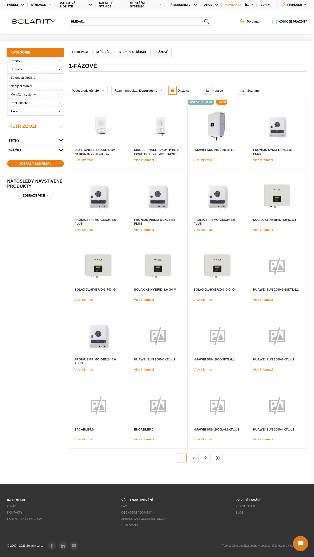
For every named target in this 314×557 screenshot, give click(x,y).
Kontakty (233, 4)
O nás (11, 506)
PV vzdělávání (248, 500)
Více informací (84, 160)
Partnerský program (24, 519)
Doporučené (148, 90)
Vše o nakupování (137, 500)
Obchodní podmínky (137, 512)
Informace (16, 500)
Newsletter (245, 506)
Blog (239, 512)
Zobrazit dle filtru (35, 163)
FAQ (124, 506)
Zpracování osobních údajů (144, 519)
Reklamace (130, 525)
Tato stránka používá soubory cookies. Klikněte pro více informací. (264, 545)
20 (97, 90)
